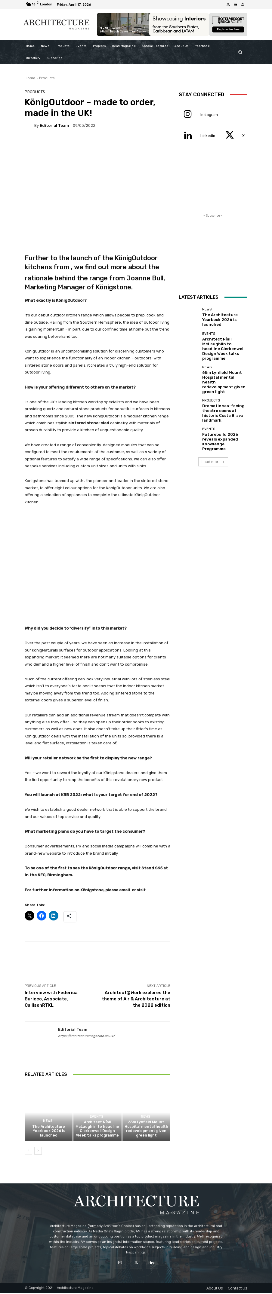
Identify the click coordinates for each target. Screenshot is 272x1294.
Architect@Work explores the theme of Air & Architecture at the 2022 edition (136, 999)
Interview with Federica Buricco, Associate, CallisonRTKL (51, 999)
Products (46, 78)
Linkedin (207, 135)
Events (97, 1119)
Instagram (209, 114)
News (48, 1123)
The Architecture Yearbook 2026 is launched (48, 1132)
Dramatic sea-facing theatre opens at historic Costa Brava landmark (224, 395)
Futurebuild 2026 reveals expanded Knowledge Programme (223, 420)
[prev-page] (28, 1151)
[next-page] (38, 1151)
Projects (211, 386)
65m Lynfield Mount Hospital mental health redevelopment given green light (146, 1131)
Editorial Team (54, 125)
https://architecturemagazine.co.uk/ (86, 1035)
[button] (240, 52)
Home (30, 78)
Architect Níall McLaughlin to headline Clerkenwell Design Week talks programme (97, 1131)
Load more (213, 440)
